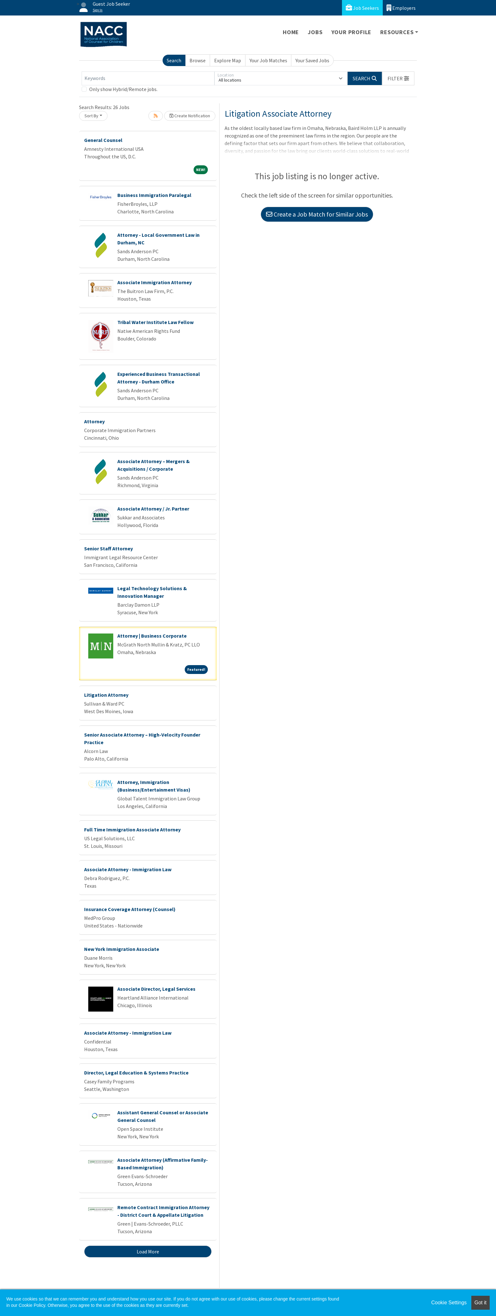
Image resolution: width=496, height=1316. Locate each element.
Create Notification (190, 116)
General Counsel (103, 140)
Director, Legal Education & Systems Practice (136, 1072)
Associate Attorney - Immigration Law (127, 869)
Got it (480, 1302)
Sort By (91, 116)
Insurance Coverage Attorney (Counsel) (130, 909)
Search (174, 60)
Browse (197, 60)
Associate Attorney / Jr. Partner (153, 508)
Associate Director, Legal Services (156, 989)
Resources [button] (396, 32)
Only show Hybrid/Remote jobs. (123, 89)
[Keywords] (148, 78)
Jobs (315, 32)
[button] (398, 78)
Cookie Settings (449, 1302)
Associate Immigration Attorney (154, 282)
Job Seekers (362, 8)
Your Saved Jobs (312, 60)
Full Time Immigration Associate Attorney (132, 829)
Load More (148, 1251)
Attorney (94, 421)
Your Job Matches (268, 60)
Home (291, 32)
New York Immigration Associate (121, 949)
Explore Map (227, 60)
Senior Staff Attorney (108, 548)
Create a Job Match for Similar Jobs (317, 214)
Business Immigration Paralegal (154, 195)
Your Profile (352, 32)
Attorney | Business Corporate (152, 636)
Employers (401, 8)
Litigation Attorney (106, 695)
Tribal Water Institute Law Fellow (155, 322)
